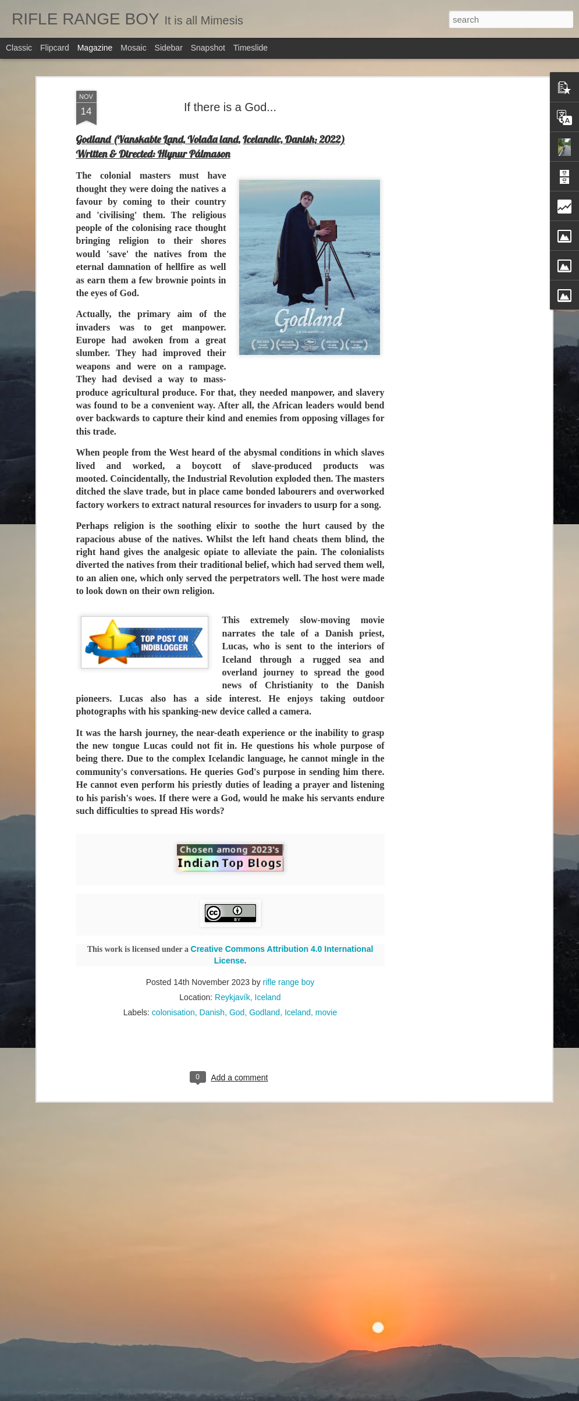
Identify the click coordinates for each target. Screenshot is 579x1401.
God (236, 947)
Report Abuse (368, 1394)
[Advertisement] (448, 104)
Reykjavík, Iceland (248, 932)
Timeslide (250, 47)
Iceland (298, 947)
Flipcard (54, 47)
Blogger (335, 1394)
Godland (264, 947)
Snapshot (208, 47)
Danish (212, 947)
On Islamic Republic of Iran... (239, 1387)
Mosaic (133, 47)
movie (326, 947)
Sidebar (169, 47)
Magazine (95, 47)
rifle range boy (289, 917)
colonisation (173, 947)
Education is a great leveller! (238, 1255)
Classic (19, 47)
